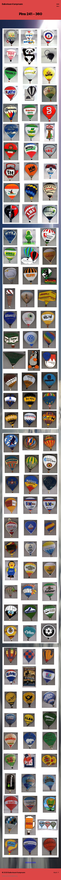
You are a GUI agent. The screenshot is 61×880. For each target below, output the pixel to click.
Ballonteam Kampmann (12, 4)
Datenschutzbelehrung (9, 876)
